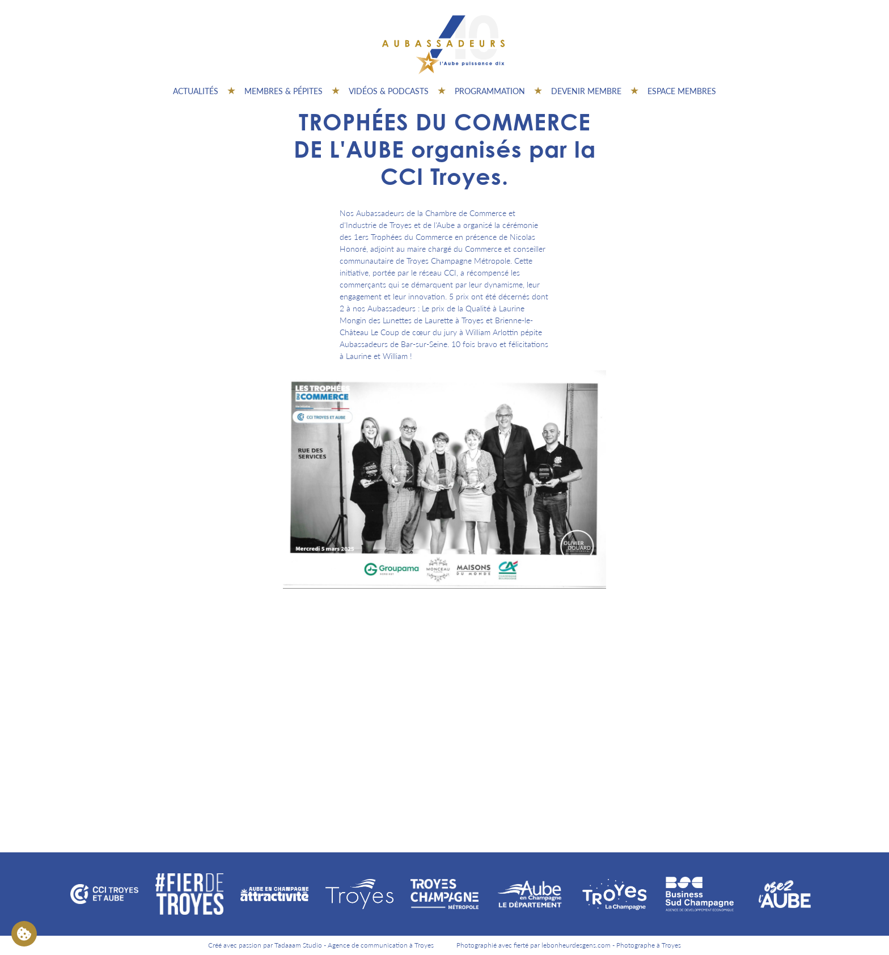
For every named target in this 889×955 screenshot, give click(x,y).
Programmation (490, 90)
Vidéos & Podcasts (389, 90)
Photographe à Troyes (648, 945)
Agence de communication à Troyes (381, 945)
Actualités (195, 90)
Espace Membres (681, 90)
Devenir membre (586, 90)
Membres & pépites (283, 90)
